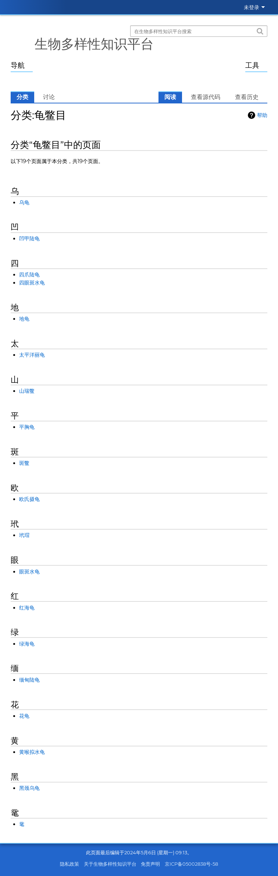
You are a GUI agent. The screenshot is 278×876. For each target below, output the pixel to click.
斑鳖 (24, 463)
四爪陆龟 (29, 274)
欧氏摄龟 (29, 499)
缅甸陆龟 (29, 680)
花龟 (24, 716)
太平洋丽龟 (32, 355)
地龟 (24, 318)
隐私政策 (69, 864)
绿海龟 (27, 643)
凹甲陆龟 (29, 238)
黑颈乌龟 (29, 788)
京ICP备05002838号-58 (191, 864)
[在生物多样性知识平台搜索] (198, 31)
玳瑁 (24, 535)
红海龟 (27, 607)
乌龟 (24, 202)
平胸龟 (27, 427)
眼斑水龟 (29, 571)
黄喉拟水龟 (32, 752)
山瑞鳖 (27, 391)
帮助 (262, 115)
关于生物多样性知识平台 (110, 864)
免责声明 (150, 864)
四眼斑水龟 (32, 282)
